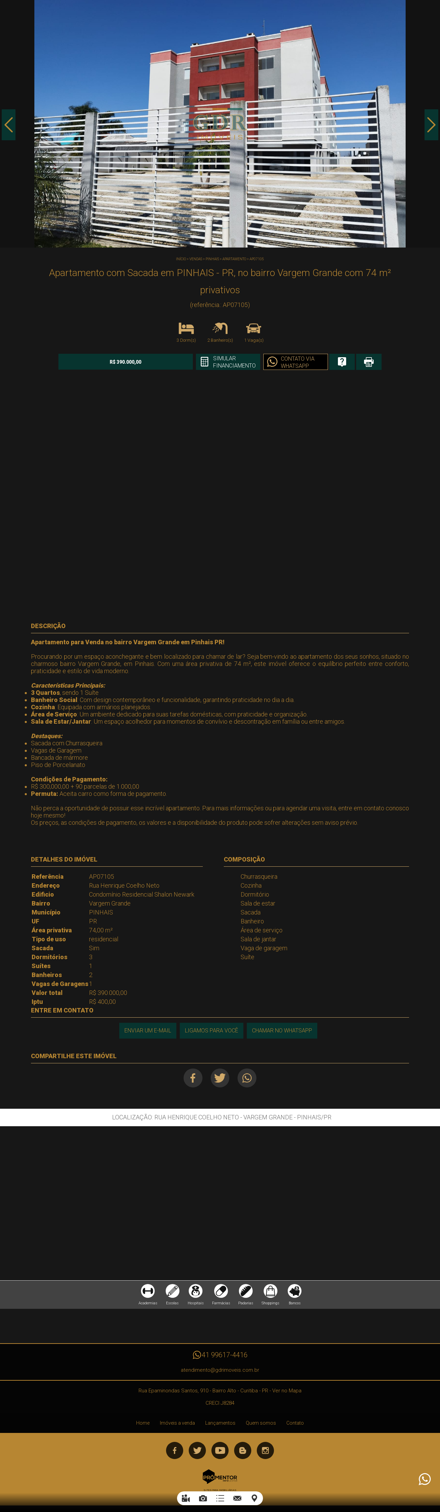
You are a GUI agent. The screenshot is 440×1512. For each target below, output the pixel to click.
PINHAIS (212, 259)
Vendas (195, 259)
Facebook (193, 1078)
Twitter (220, 1078)
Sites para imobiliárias (220, 1490)
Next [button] (431, 124)
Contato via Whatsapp (297, 362)
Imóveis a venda (177, 1423)
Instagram (265, 1450)
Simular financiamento (233, 362)
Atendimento (424, 1479)
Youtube (220, 1450)
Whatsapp (247, 1078)
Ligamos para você (211, 1030)
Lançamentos (220, 1423)
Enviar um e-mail (147, 1030)
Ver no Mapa (286, 1391)
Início (181, 259)
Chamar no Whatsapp (282, 1030)
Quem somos (261, 1423)
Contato (295, 1423)
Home (143, 1423)
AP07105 (257, 259)
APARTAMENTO (234, 259)
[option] (220, 124)
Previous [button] (8, 124)
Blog (242, 1450)
